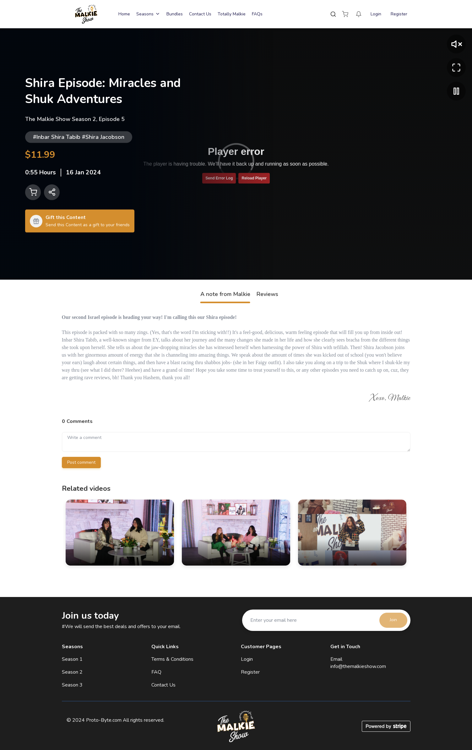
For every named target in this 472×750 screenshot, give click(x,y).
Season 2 (72, 672)
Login (376, 14)
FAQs (257, 14)
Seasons (148, 14)
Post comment (81, 462)
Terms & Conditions (172, 659)
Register (399, 14)
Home (124, 14)
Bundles (174, 14)
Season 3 (72, 685)
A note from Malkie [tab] (225, 294)
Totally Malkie (232, 14)
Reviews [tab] (267, 294)
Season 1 (72, 659)
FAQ (156, 672)
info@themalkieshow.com (358, 666)
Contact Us (200, 14)
